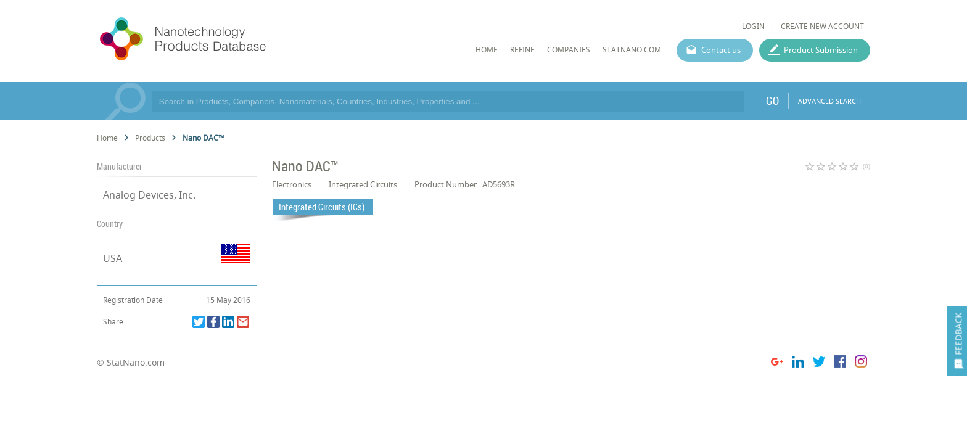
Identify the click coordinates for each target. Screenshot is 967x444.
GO (772, 100)
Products (150, 138)
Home (107, 138)
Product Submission (821, 50)
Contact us (721, 50)
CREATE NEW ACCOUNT (822, 26)
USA (112, 258)
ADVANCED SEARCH (829, 100)
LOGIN (753, 26)
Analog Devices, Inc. (149, 195)
